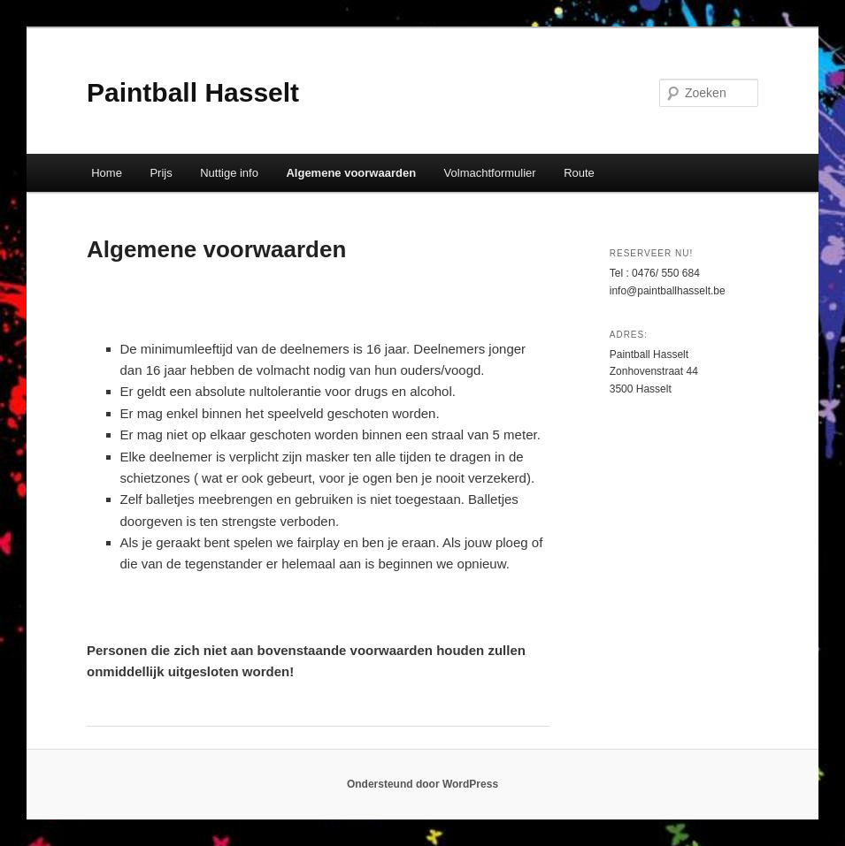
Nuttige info (229, 172)
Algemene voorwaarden (351, 172)
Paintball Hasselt (193, 92)
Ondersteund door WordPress (422, 784)
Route (579, 172)
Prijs (161, 172)
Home (106, 172)
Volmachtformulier (490, 172)
